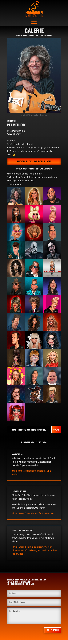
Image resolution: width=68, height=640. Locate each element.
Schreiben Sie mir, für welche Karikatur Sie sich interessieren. (33, 513)
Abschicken (53, 630)
